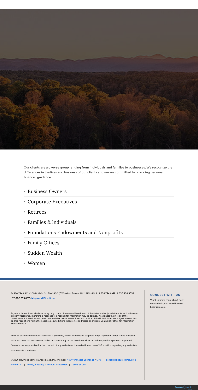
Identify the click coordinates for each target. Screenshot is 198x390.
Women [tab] (36, 263)
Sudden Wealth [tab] (45, 253)
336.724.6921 (108, 293)
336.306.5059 (126, 293)
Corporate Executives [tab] (52, 201)
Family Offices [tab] (44, 243)
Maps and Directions (43, 298)
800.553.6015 (23, 298)
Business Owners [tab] (47, 191)
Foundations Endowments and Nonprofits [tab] (75, 232)
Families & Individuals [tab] (52, 222)
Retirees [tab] (37, 212)
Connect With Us (165, 295)
